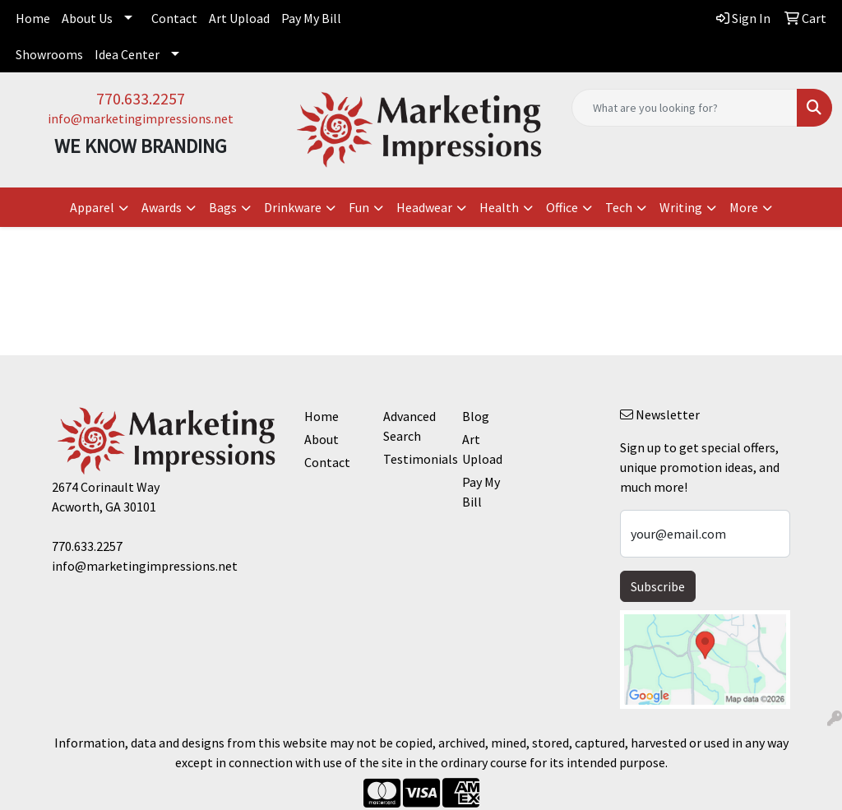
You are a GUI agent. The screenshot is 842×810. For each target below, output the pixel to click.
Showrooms (49, 54)
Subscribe (658, 586)
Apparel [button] (92, 207)
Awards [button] (161, 207)
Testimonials (412, 459)
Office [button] (562, 207)
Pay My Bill (311, 18)
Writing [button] (680, 207)
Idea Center (127, 54)
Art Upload (239, 18)
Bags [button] (223, 207)
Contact (174, 18)
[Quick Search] (684, 108)
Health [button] (499, 207)
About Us (87, 18)
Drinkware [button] (293, 207)
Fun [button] (359, 207)
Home (33, 18)
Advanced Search (409, 426)
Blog (475, 416)
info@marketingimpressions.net (141, 118)
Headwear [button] (424, 207)
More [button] (743, 207)
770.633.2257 (140, 98)
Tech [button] (618, 207)
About (321, 439)
